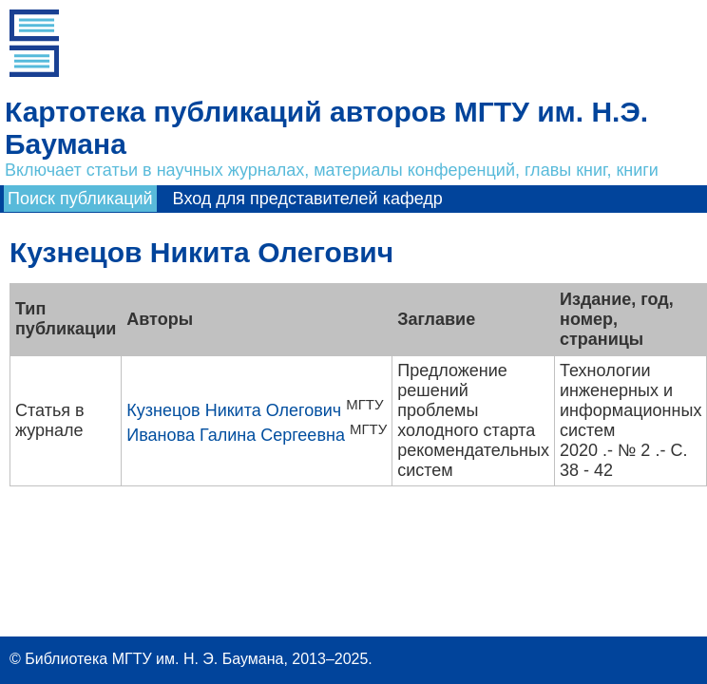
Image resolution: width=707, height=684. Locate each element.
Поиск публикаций (80, 198)
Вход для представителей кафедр (308, 198)
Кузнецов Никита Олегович (233, 410)
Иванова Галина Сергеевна (235, 435)
